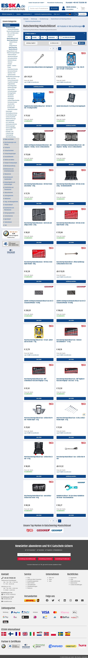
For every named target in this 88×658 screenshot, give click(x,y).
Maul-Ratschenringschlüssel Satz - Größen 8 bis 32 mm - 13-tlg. (38, 458)
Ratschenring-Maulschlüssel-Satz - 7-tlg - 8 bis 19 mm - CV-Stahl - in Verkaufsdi (70, 68)
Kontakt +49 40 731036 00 (76, 2)
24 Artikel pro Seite (55, 43)
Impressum (73, 577)
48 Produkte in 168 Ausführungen (71, 26)
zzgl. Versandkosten (31, 82)
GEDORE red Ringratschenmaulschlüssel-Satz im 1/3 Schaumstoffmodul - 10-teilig (71, 302)
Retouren (29, 588)
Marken (19, 14)
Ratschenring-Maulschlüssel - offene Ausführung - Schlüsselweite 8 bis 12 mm (71, 263)
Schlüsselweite (52, 37)
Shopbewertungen (32, 586)
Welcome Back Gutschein (34, 579)
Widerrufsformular (75, 581)
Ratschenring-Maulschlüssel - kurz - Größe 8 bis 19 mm (71, 458)
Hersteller (35, 37)
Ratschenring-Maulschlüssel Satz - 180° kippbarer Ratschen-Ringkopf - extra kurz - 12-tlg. (71, 380)
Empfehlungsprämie (32, 581)
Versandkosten (31, 584)
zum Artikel (71, 87)
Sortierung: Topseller (31, 43)
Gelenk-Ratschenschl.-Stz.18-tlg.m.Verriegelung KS (71, 106)
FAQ (28, 577)
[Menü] (19, 231)
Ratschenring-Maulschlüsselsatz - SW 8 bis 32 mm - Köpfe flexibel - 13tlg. (38, 263)
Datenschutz (73, 583)
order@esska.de (6, 598)
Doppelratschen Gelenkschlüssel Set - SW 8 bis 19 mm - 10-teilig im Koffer (38, 107)
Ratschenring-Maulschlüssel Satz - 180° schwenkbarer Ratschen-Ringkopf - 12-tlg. (36, 380)
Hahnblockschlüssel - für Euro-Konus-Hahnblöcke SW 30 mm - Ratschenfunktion (70, 497)
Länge (43, 37)
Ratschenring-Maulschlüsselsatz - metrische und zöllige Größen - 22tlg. (38, 224)
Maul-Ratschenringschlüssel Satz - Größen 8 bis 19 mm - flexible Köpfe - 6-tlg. (38, 419)
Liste (75, 43)
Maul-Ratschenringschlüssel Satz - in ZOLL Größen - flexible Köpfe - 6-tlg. (71, 419)
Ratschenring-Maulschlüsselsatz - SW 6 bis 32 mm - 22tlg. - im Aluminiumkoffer (71, 185)
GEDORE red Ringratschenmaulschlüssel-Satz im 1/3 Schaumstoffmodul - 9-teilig (38, 302)
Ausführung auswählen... (39, 87)
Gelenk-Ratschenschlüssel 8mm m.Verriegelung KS (38, 67)
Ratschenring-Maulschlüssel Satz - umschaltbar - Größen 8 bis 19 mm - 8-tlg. (38, 497)
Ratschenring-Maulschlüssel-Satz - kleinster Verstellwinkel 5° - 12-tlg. (69, 341)
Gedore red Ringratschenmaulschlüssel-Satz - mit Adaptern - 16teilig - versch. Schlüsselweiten (70, 146)
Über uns (51, 577)
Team (50, 579)
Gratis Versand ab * (36, 2)
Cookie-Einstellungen (76, 584)
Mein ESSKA (30, 583)
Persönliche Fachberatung (55, 2)
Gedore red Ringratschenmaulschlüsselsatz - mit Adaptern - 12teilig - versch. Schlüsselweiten (38, 146)
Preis (28, 37)
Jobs (50, 581)
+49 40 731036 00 (8, 578)
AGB (71, 579)
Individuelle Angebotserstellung (43, 14)
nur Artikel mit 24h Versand (69, 37)
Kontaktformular (6, 601)
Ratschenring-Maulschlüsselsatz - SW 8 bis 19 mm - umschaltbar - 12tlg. (38, 185)
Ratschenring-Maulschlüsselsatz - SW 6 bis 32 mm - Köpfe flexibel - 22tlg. (71, 224)
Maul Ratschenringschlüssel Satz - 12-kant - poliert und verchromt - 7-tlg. (38, 341)
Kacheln (81, 43)
